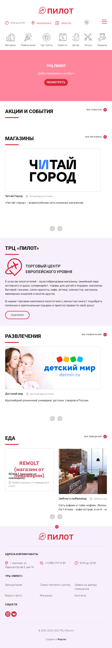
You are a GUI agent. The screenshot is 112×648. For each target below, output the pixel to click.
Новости (62, 45)
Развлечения (28, 45)
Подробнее (17, 315)
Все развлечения (92, 334)
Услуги (88, 45)
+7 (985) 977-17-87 (55, 563)
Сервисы (102, 45)
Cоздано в (56, 639)
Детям (75, 45)
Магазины (10, 45)
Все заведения (93, 436)
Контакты (80, 595)
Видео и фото (13, 595)
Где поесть (47, 45)
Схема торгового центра (55, 584)
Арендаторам (13, 584)
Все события (94, 109)
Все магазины (93, 137)
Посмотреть (56, 82)
